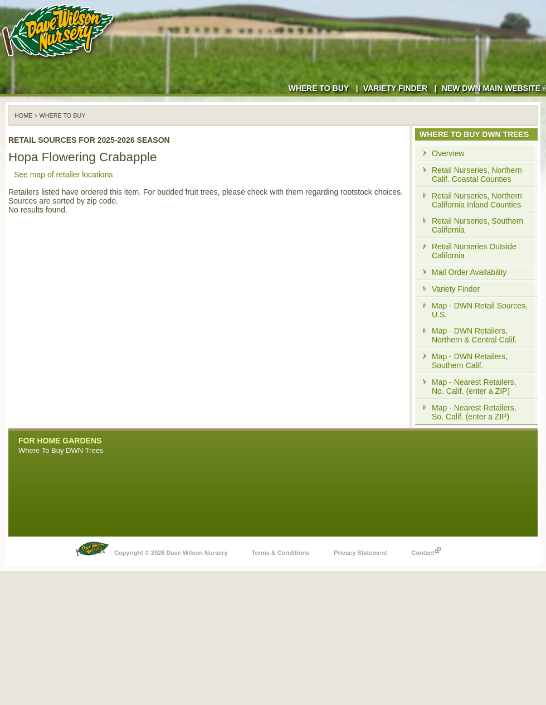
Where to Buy (318, 88)
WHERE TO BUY (63, 115)
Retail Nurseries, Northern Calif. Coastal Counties (477, 175)
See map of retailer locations (63, 174)
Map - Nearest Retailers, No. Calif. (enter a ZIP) (474, 386)
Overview (448, 153)
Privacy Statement (360, 552)
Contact (426, 550)
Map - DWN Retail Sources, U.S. (480, 310)
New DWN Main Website (494, 88)
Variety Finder (395, 88)
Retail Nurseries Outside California (474, 251)
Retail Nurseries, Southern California (477, 225)
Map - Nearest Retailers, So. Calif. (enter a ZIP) (474, 412)
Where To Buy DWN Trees (60, 450)
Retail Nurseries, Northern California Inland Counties (477, 200)
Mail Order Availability (469, 272)
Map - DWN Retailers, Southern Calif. (470, 361)
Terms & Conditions (281, 552)
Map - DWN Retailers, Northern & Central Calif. (474, 335)
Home (23, 115)
